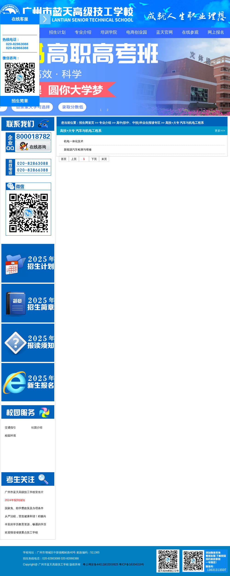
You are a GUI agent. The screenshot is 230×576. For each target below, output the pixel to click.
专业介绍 (83, 32)
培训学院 (109, 32)
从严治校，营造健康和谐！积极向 (25, 516)
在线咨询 (37, 147)
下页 (94, 159)
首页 (63, 159)
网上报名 (216, 32)
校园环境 (10, 435)
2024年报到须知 (15, 500)
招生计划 (57, 32)
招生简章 (20, 101)
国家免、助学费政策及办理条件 (24, 508)
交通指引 (10, 427)
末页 (104, 159)
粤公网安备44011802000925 (100, 564)
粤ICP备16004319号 (131, 564)
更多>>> (220, 130)
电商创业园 (136, 32)
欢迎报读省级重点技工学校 (21, 532)
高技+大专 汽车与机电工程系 (184, 122)
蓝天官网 (164, 32)
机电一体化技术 (73, 141)
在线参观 (190, 32)
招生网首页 (86, 122)
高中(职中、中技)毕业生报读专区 (138, 122)
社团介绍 (36, 427)
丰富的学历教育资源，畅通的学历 (25, 524)
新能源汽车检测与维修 (78, 149)
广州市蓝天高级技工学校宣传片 (24, 492)
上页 (74, 159)
